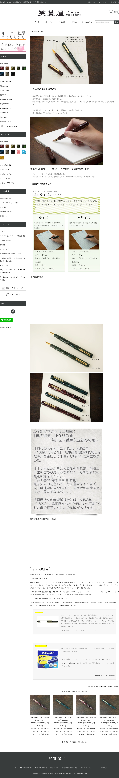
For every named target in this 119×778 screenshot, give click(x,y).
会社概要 (3, 245)
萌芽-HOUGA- (4, 95)
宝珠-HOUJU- (4, 86)
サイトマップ (4, 249)
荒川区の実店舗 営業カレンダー (10, 253)
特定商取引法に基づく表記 (69, 768)
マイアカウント (103, 2)
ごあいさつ (3, 231)
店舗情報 (74, 22)
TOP (31, 31)
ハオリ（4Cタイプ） (6, 178)
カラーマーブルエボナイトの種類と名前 (12, 236)
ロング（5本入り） (83, 663)
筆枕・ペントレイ (5, 198)
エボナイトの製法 (5, 240)
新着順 (116, 686)
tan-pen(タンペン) (5, 121)
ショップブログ (13, 294)
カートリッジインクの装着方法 (105, 675)
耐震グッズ (3, 216)
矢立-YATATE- (39, 31)
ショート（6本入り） (69, 663)
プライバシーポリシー (87, 768)
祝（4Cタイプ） (5, 169)
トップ (28, 22)
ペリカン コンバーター (89, 630)
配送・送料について (41, 768)
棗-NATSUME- (4, 90)
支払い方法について (26, 768)
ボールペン (48, 22)
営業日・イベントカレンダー (13, 288)
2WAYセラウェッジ (6, 211)
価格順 (110, 686)
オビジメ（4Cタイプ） (7, 183)
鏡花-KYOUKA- (5, 104)
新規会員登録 (115, 2)
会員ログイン (92, 2)
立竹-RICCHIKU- (5, 108)
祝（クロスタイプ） (6, 174)
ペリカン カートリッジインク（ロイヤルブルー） (98, 659)
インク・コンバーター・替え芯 (10, 203)
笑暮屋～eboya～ (5, 327)
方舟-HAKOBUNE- (6, 99)
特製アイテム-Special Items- (9, 126)
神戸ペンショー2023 (6, 265)
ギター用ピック (5, 207)
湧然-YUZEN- (4, 117)
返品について (54, 768)
